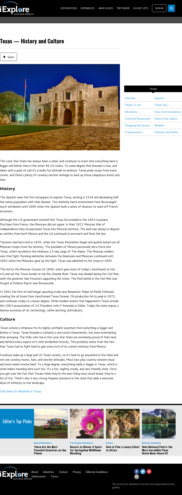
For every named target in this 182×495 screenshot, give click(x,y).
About (34, 472)
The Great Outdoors (81, 442)
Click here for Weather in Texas (20, 391)
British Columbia (151, 442)
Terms (54, 476)
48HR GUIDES (105, 8)
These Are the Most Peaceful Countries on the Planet (50, 450)
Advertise (48, 472)
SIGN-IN (159, 8)
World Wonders (42, 442)
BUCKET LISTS (140, 8)
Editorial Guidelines (97, 472)
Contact (63, 472)
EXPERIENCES (87, 8)
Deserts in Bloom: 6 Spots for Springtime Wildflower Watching (86, 450)
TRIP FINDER (123, 8)
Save (8, 57)
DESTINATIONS (69, 8)
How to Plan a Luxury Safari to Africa (122, 448)
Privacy (77, 472)
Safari (109, 442)
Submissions (38, 476)
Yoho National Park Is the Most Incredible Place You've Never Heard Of (157, 450)
